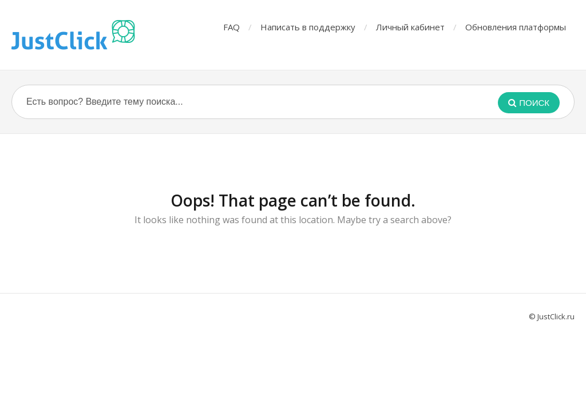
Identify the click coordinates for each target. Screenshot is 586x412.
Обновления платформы (515, 27)
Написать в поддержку (307, 27)
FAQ (231, 27)
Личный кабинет (410, 27)
